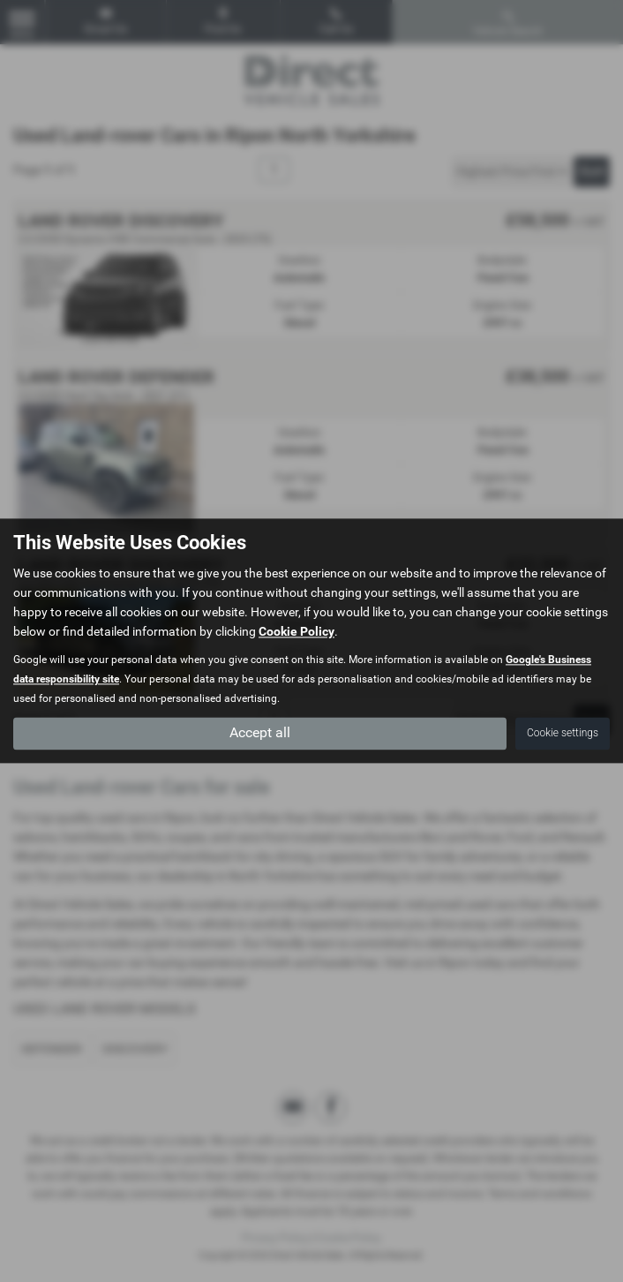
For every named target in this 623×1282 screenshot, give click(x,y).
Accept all (259, 733)
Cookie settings (562, 734)
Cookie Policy (296, 632)
